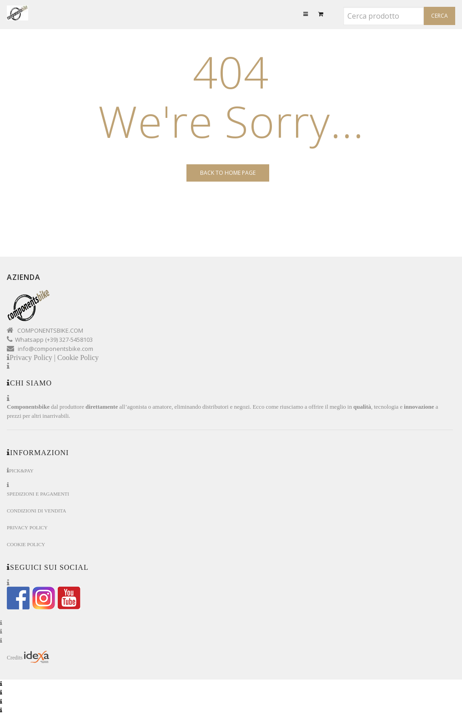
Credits (28, 657)
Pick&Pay (21, 470)
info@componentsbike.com (55, 349)
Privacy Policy (27, 527)
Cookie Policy (78, 357)
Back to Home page (228, 173)
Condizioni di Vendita (36, 510)
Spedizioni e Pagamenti (38, 494)
